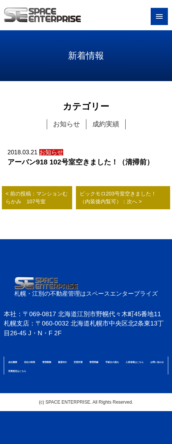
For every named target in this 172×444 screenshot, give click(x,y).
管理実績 (93, 362)
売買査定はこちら (17, 371)
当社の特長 (29, 362)
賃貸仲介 (62, 362)
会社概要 (12, 362)
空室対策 (78, 362)
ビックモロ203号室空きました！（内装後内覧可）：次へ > (118, 197)
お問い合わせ (157, 362)
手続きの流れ (112, 362)
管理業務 (46, 362)
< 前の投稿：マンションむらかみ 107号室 (37, 197)
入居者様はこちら (135, 362)
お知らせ (66, 124)
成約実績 (105, 124)
